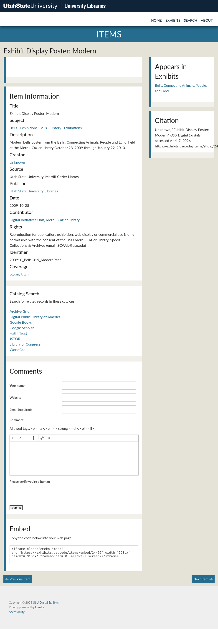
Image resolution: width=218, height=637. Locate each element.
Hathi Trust (18, 333)
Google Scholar (22, 327)
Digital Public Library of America (35, 317)
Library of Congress (25, 344)
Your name (17, 385)
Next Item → (203, 582)
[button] (13, 438)
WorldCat (17, 349)
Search (190, 20)
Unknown (17, 162)
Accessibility (17, 614)
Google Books (21, 322)
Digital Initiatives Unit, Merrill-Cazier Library (45, 220)
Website (15, 397)
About (207, 20)
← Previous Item (17, 582)
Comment (16, 420)
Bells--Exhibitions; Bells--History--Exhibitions (46, 128)
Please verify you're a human (30, 481)
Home (156, 20)
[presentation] (13, 437)
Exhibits (172, 20)
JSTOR (15, 338)
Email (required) (21, 410)
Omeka (39, 610)
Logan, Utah (19, 274)
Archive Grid (19, 311)
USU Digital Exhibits (45, 605)
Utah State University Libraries (34, 191)
